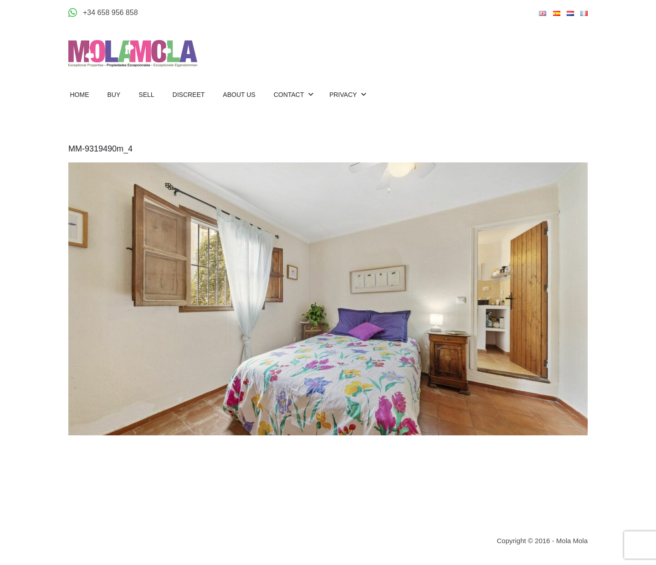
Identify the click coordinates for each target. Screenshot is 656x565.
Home (79, 94)
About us (239, 94)
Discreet (189, 94)
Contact (290, 94)
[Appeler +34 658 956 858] (103, 13)
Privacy (344, 94)
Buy (114, 94)
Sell (146, 94)
